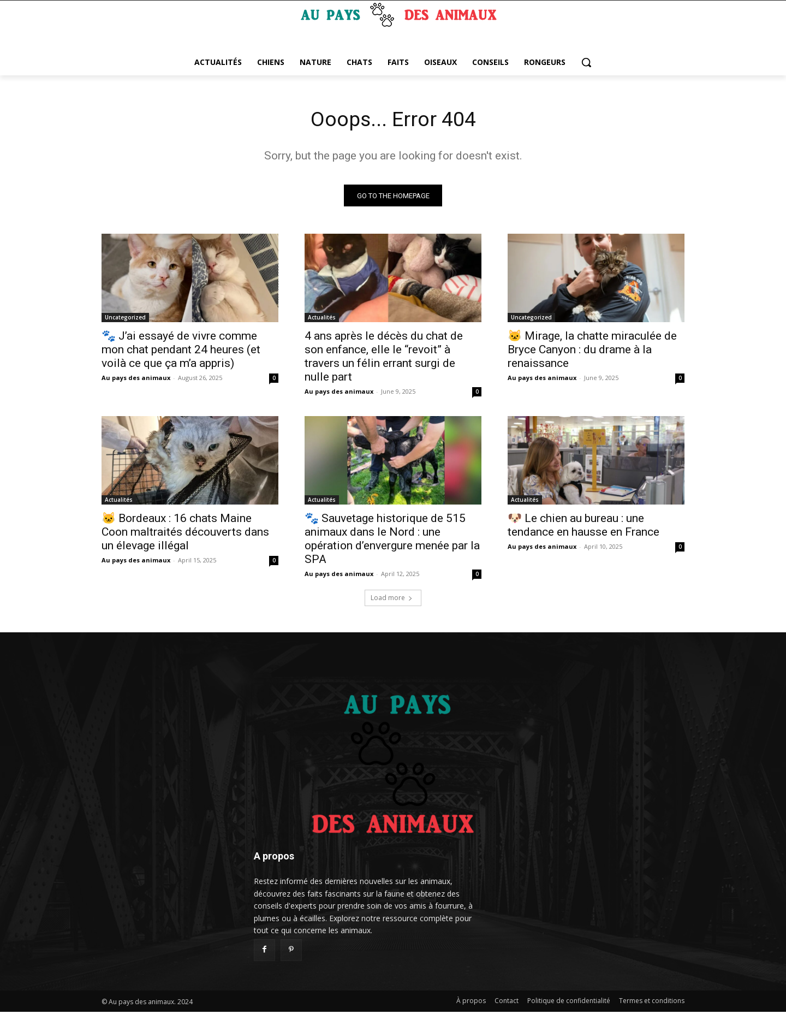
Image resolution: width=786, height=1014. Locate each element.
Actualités (322, 319)
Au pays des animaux (136, 380)
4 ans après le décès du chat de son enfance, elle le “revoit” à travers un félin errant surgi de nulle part (384, 358)
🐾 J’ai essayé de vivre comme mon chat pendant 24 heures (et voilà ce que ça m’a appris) (181, 351)
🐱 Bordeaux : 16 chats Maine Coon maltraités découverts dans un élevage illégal (185, 534)
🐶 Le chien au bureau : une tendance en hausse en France (583, 527)
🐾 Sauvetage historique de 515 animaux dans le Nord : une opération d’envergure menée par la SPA (392, 541)
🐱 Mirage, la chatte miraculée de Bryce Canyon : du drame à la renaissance (592, 351)
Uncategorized (125, 319)
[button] (586, 62)
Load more (392, 599)
